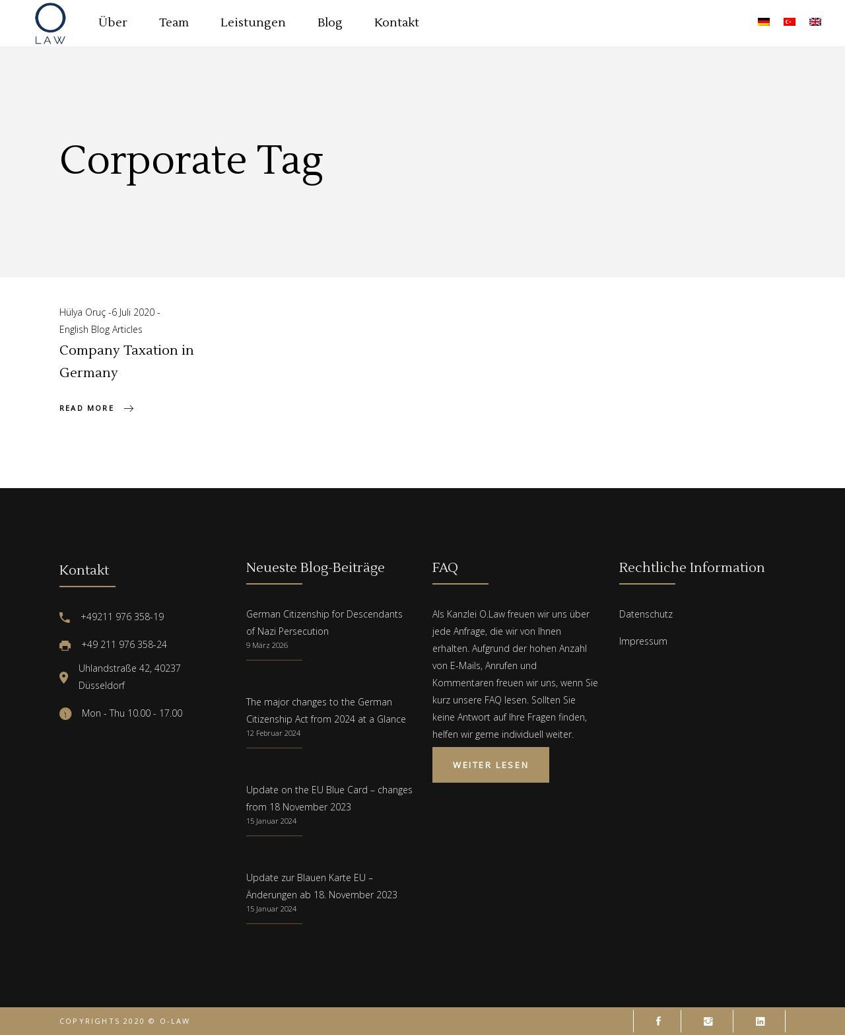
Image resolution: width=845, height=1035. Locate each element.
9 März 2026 (267, 645)
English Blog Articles (101, 329)
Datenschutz (646, 614)
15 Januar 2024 (271, 821)
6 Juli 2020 (134, 312)
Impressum (643, 641)
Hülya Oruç (83, 312)
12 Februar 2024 (273, 733)
